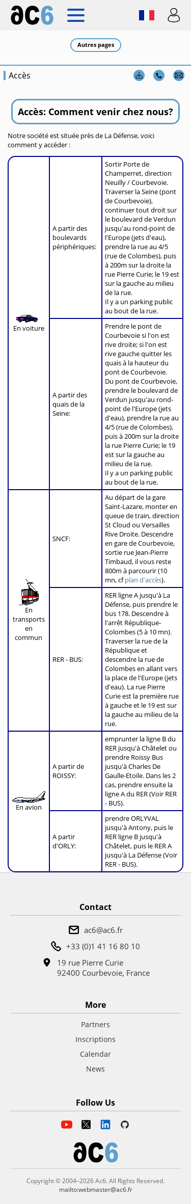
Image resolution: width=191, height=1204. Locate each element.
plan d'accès (143, 579)
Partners (95, 1024)
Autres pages (95, 44)
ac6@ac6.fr (103, 930)
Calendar (95, 1054)
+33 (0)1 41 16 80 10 (103, 946)
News (95, 1069)
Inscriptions (95, 1039)
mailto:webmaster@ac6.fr (95, 1189)
